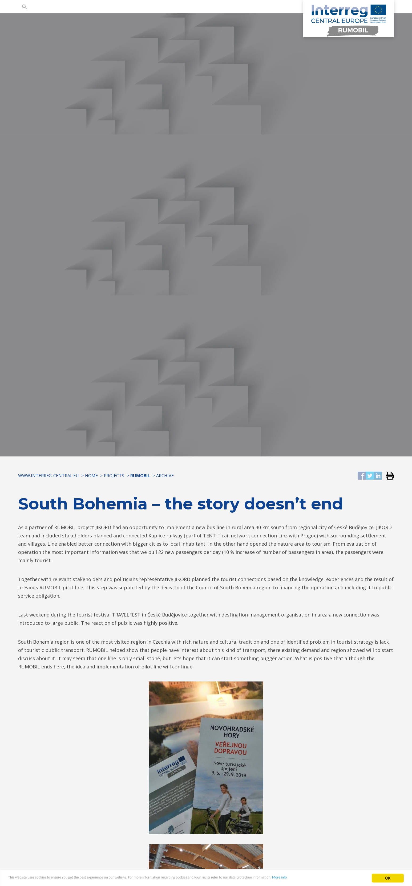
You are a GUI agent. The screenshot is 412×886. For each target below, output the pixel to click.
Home (91, 476)
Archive (165, 476)
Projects (114, 476)
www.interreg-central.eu (48, 476)
